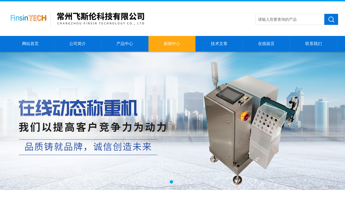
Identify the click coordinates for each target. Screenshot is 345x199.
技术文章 (219, 43)
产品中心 (124, 43)
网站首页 (30, 43)
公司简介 (77, 43)
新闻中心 (172, 43)
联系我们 (313, 43)
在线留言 (266, 43)
